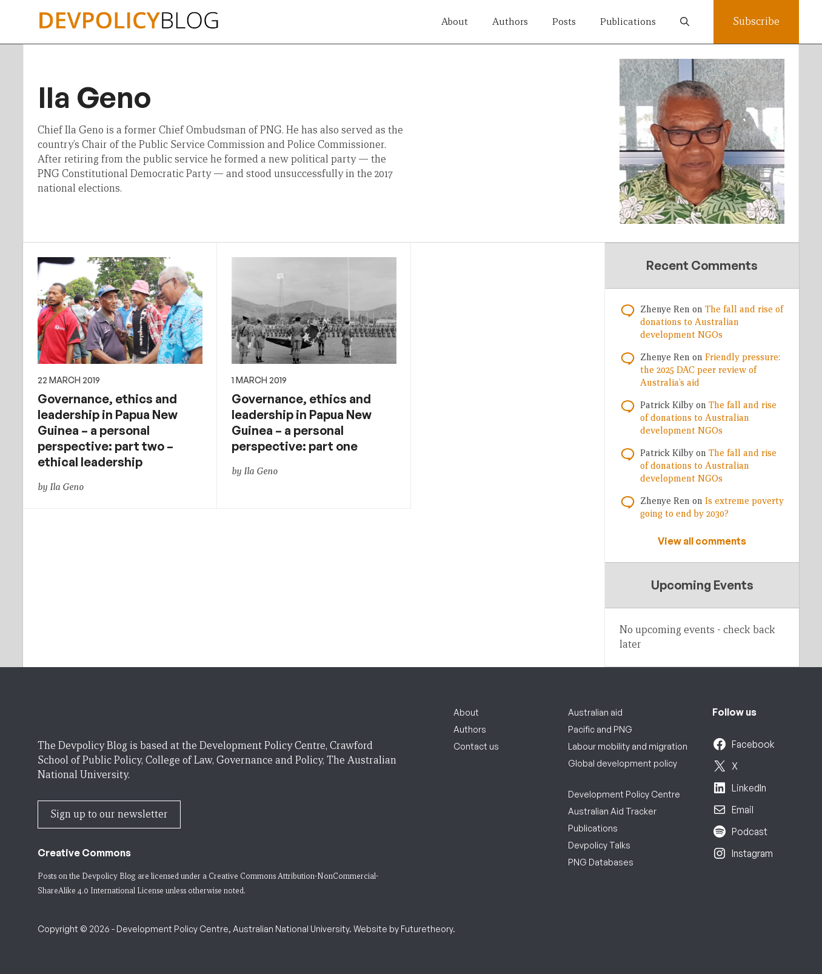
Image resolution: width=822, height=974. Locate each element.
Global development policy (622, 763)
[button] (684, 22)
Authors (510, 21)
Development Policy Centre (624, 794)
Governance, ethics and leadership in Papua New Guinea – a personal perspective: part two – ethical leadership (108, 430)
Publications (628, 21)
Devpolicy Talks (599, 845)
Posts (564, 21)
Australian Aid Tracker (612, 811)
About (454, 21)
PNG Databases (600, 862)
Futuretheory (427, 929)
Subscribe (756, 21)
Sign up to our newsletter (109, 814)
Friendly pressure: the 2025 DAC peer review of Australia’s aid (710, 370)
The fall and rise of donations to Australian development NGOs (711, 322)
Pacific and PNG (600, 729)
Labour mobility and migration (627, 746)
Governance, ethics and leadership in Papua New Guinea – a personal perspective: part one (302, 422)
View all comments (702, 541)
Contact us (476, 746)
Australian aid (595, 712)
